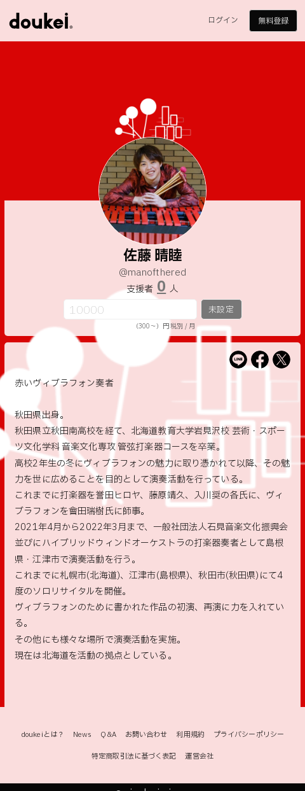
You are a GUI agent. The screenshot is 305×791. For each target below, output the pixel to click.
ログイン (223, 20)
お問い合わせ (146, 734)
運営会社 (199, 756)
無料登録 (273, 21)
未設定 (220, 310)
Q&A (108, 734)
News (82, 734)
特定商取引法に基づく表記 (134, 756)
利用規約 (190, 734)
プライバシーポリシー (249, 734)
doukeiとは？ (42, 734)
